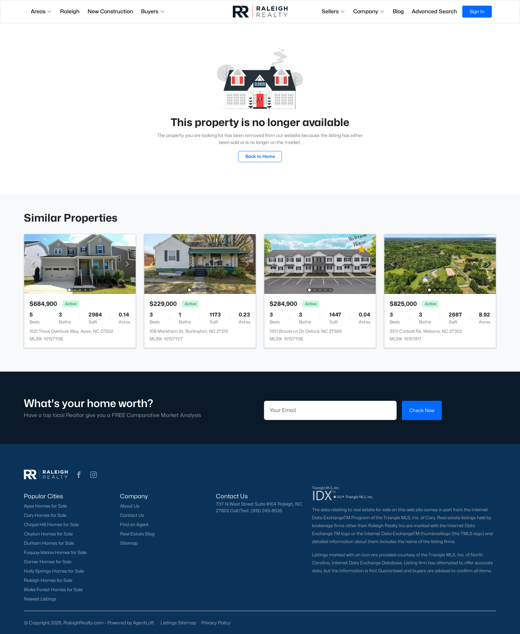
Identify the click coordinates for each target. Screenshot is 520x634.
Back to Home (260, 156)
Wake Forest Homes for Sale (53, 589)
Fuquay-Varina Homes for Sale (55, 552)
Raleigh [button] (70, 11)
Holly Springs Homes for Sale (54, 571)
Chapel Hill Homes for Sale (51, 524)
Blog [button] (398, 11)
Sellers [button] (333, 11)
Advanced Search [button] (434, 11)
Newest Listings (40, 598)
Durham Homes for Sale (49, 543)
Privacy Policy (215, 622)
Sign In (477, 11)
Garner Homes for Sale (47, 561)
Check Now (421, 410)
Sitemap (129, 543)
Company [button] (369, 11)
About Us (129, 506)
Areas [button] (41, 11)
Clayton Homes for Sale (48, 533)
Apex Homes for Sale (45, 506)
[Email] (330, 410)
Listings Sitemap (178, 622)
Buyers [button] (153, 11)
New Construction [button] (110, 11)
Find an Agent (134, 524)
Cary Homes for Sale (45, 515)
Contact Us (132, 515)
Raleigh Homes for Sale (48, 580)
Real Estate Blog (137, 533)
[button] (79, 474)
